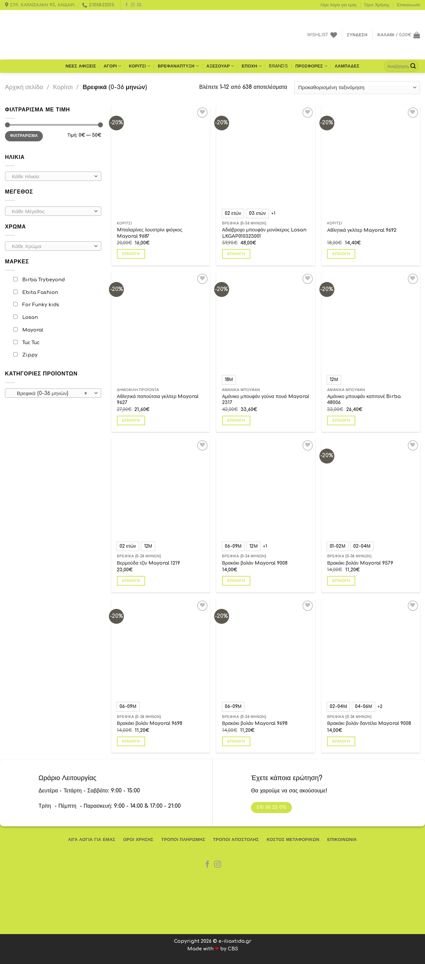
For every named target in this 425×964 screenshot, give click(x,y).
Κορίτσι (139, 66)
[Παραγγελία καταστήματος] (357, 87)
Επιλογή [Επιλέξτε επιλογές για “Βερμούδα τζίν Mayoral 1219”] (131, 581)
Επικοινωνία (408, 5)
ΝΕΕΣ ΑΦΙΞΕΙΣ (80, 66)
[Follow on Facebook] (126, 5)
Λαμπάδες (347, 66)
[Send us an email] (139, 5)
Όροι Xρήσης (376, 5)
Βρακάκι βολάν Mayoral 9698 (149, 723)
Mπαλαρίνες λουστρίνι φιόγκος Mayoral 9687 (149, 219)
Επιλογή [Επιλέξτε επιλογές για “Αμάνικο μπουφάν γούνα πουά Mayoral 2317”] (236, 420)
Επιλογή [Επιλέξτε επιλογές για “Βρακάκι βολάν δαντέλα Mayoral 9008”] (341, 741)
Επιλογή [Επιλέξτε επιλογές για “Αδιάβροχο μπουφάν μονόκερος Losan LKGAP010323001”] (236, 254)
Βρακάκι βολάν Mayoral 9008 (255, 563)
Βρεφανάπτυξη (178, 66)
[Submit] (413, 66)
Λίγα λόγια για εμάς (338, 5)
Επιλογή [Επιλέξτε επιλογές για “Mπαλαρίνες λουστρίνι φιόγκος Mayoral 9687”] (131, 240)
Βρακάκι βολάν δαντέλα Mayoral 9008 (369, 723)
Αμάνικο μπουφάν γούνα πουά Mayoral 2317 (265, 399)
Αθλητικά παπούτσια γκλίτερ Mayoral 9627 (158, 386)
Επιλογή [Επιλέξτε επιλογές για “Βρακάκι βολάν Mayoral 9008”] (236, 581)
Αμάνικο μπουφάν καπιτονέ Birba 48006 (364, 399)
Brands (278, 66)
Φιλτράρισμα (24, 129)
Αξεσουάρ (220, 66)
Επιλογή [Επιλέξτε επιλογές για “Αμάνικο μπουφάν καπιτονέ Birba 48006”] (341, 420)
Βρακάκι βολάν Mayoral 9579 (360, 563)
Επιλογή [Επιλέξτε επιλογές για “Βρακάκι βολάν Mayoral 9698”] (131, 741)
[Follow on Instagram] (133, 5)
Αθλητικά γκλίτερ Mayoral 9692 (361, 216)
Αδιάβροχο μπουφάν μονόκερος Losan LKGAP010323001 (264, 233)
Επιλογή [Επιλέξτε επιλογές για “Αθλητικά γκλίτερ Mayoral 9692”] (341, 234)
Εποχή (252, 66)
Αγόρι (113, 66)
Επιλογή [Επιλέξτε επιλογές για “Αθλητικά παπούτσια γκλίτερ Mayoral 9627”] (131, 407)
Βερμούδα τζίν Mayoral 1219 (148, 563)
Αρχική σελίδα (24, 87)
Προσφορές (311, 66)
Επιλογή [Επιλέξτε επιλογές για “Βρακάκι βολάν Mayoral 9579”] (341, 581)
